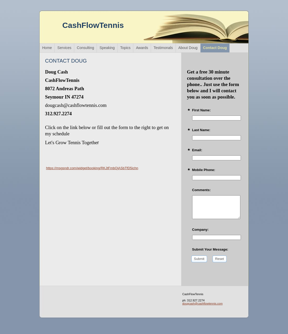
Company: (200, 230)
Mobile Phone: (203, 170)
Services (64, 48)
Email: (197, 150)
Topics (125, 48)
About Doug (188, 48)
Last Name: (201, 130)
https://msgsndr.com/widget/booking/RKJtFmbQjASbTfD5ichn (92, 168)
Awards (142, 48)
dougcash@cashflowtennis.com (202, 303)
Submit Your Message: (210, 249)
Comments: (201, 190)
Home (47, 48)
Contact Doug (215, 48)
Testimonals (163, 48)
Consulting (85, 48)
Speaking (107, 48)
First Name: (201, 110)
